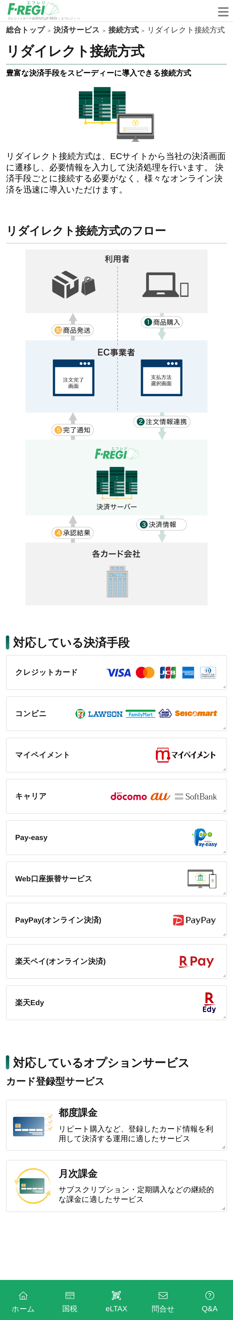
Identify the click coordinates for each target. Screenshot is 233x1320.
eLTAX (116, 1301)
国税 (69, 1301)
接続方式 (123, 30)
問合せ (163, 1301)
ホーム (23, 1301)
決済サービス (76, 30)
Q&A (210, 1301)
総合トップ (25, 30)
